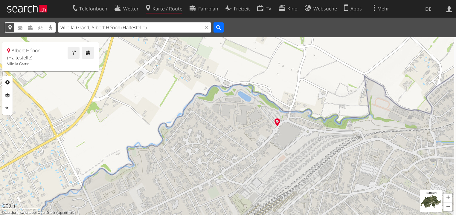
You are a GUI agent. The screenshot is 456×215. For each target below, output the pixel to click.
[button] (447, 198)
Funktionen (7, 108)
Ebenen (7, 95)
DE (428, 9)
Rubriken (7, 82)
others (69, 213)
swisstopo (28, 213)
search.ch (11, 213)
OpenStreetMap (50, 213)
